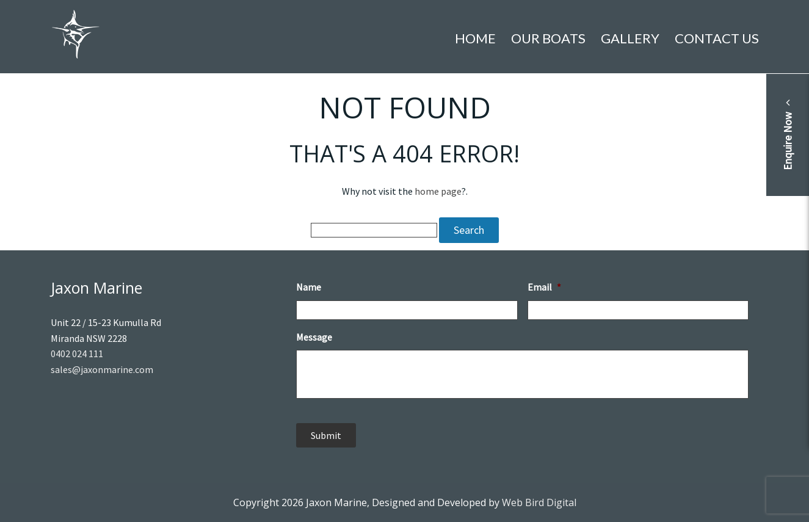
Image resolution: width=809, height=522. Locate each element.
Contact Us (717, 38)
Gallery (630, 38)
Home (475, 38)
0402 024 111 (77, 353)
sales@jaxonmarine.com (102, 369)
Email (544, 287)
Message (314, 337)
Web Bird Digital (539, 502)
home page (438, 191)
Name (308, 287)
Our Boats (548, 38)
